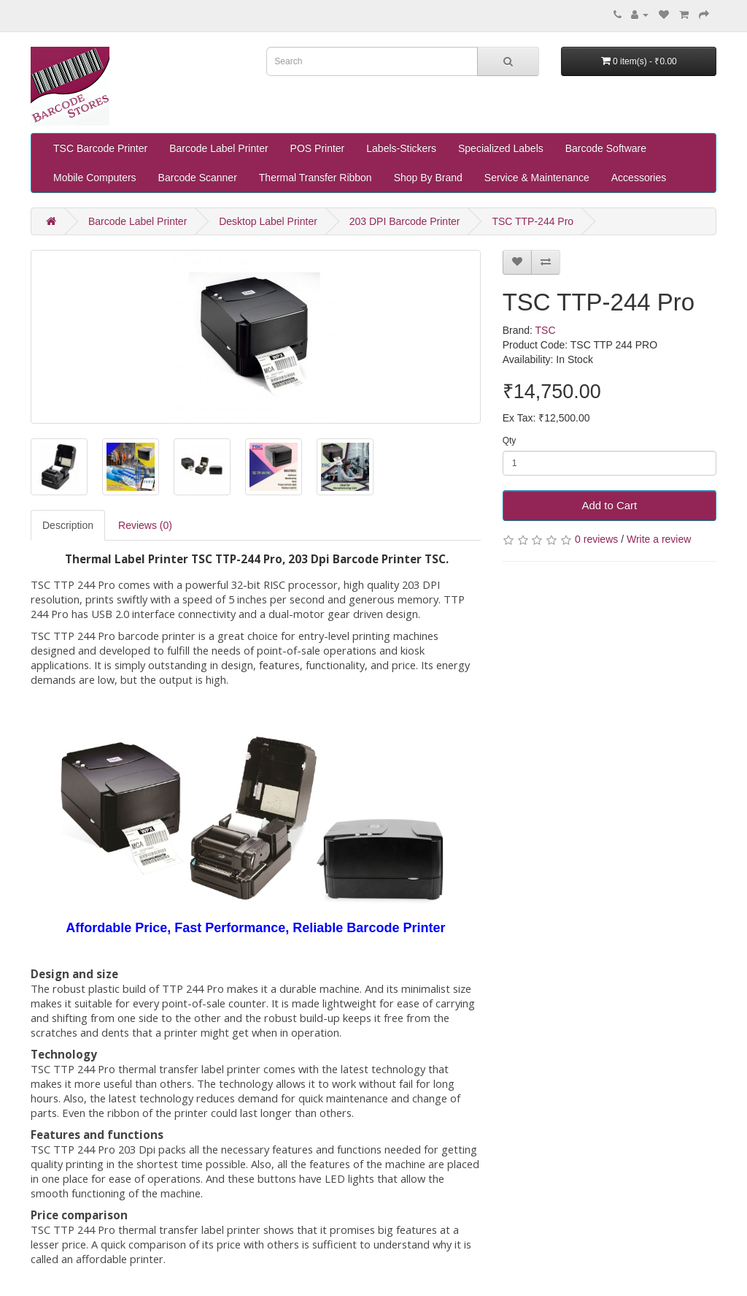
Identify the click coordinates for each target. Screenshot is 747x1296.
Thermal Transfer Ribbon (315, 177)
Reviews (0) (145, 525)
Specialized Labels (500, 148)
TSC (545, 330)
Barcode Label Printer (218, 148)
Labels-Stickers (401, 148)
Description (67, 525)
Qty (509, 440)
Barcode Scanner (197, 177)
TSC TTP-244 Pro (532, 221)
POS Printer (317, 148)
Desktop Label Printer (268, 221)
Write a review (659, 539)
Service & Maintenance (536, 177)
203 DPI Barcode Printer (404, 221)
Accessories (638, 177)
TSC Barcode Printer (100, 148)
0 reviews (596, 539)
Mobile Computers (94, 177)
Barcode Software (605, 148)
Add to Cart (609, 505)
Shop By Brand (428, 177)
